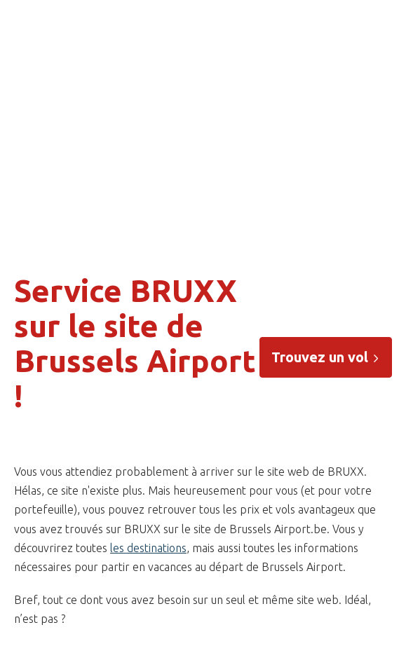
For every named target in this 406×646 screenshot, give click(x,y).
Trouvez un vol (325, 357)
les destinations (148, 548)
